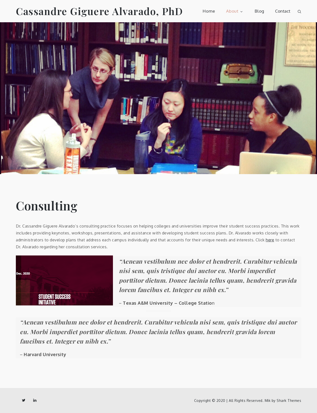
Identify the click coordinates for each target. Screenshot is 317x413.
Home (209, 11)
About (235, 11)
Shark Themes (289, 400)
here (270, 239)
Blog (259, 11)
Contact (283, 11)
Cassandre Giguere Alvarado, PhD (99, 11)
